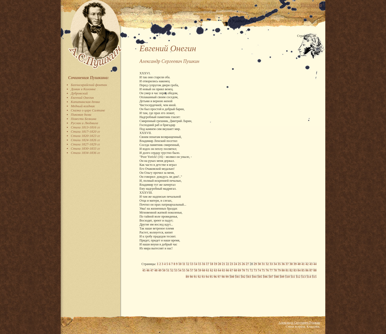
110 (287, 277)
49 (159, 270)
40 (299, 264)
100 (232, 277)
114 (308, 277)
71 (247, 270)
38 (291, 264)
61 (207, 270)
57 (191, 270)
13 (191, 264)
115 (314, 277)
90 (191, 277)
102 (243, 277)
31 (263, 264)
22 (227, 264)
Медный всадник (83, 106)
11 (183, 264)
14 (195, 264)
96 (215, 277)
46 (148, 270)
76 (267, 270)
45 (144, 270)
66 (227, 270)
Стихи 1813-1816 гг (85, 127)
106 (265, 277)
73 (255, 270)
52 (171, 270)
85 (303, 270)
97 (219, 277)
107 (271, 277)
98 (223, 277)
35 (279, 264)
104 (254, 277)
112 (298, 277)
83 (295, 270)
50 (163, 270)
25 (239, 264)
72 (251, 270)
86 (307, 270)
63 (215, 270)
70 (243, 270)
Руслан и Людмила (84, 123)
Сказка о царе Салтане (88, 110)
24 (235, 264)
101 (237, 277)
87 (311, 270)
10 (180, 264)
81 (287, 270)
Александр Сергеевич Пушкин (299, 322)
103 (248, 277)
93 (203, 277)
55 (183, 270)
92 (199, 277)
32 (267, 264)
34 (275, 264)
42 (307, 264)
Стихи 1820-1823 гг (85, 136)
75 (263, 270)
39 (295, 264)
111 (293, 277)
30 (259, 264)
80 (283, 270)
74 (259, 270)
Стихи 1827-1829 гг (85, 144)
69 (239, 270)
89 (187, 277)
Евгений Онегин (82, 97)
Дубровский (79, 93)
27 (247, 264)
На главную (311, 5)
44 (315, 264)
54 (179, 270)
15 (199, 264)
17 (207, 264)
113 (303, 277)
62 (211, 270)
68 (235, 270)
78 (275, 270)
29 (255, 264)
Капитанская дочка (85, 102)
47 (151, 270)
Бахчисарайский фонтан (89, 85)
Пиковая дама (81, 114)
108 (276, 277)
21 (223, 264)
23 (231, 264)
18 (211, 264)
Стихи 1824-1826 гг (85, 140)
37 (287, 264)
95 (211, 277)
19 (215, 264)
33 (271, 264)
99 (227, 277)
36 (283, 264)
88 (315, 270)
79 (279, 270)
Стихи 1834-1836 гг (85, 153)
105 (259, 277)
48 (155, 270)
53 (175, 270)
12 (187, 264)
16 (203, 264)
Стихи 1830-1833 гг (85, 148)
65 (223, 270)
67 (231, 270)
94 (207, 277)
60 (203, 270)
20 (219, 264)
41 (303, 264)
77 (271, 270)
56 (187, 270)
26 (243, 264)
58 (195, 270)
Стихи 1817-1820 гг (85, 131)
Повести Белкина (83, 119)
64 (219, 270)
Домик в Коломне (83, 89)
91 (195, 277)
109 (282, 277)
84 (299, 270)
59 (199, 270)
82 (291, 270)
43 (311, 264)
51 (167, 270)
